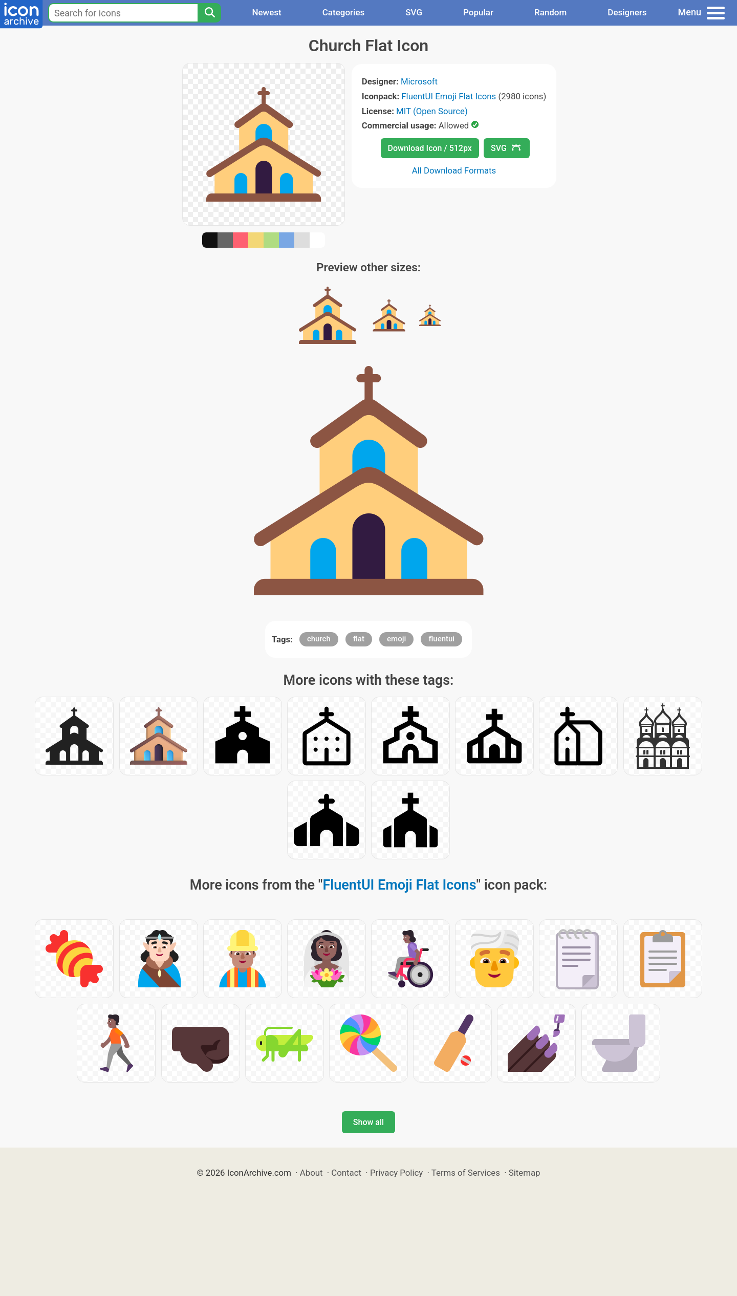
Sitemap (524, 1173)
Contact (346, 1173)
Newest (266, 12)
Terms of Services (465, 1173)
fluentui (441, 638)
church (319, 638)
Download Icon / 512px (430, 148)
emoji (396, 638)
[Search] (209, 13)
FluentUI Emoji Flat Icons (448, 96)
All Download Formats (454, 170)
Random (550, 12)
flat (358, 638)
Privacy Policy (396, 1173)
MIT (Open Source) (432, 111)
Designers (627, 12)
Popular (478, 12)
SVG (413, 12)
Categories (343, 12)
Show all (368, 1122)
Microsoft (419, 81)
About (311, 1173)
